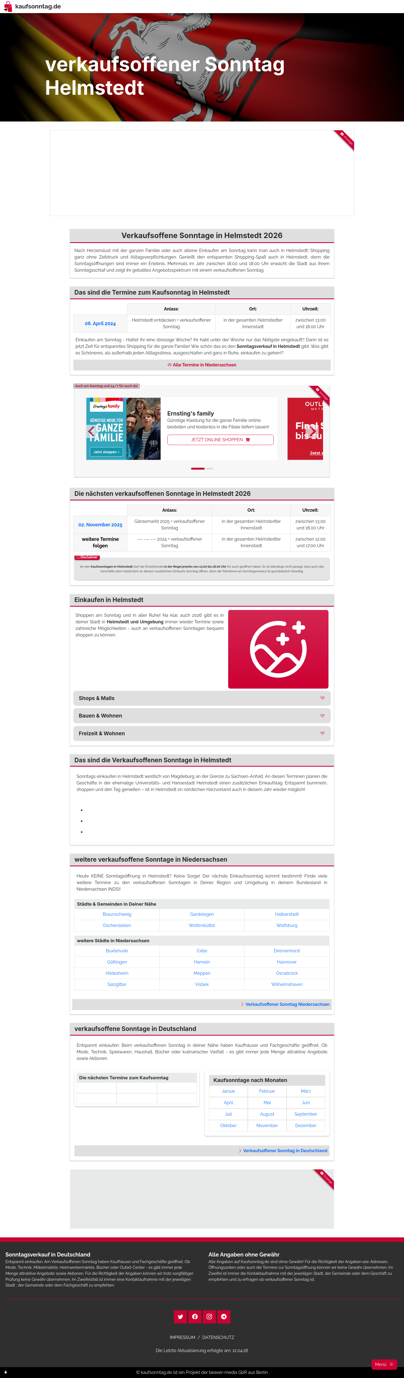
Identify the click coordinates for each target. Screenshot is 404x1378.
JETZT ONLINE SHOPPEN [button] (220, 439)
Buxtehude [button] (117, 950)
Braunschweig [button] (117, 914)
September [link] (305, 1114)
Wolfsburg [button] (286, 925)
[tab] (198, 469)
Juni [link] (306, 1102)
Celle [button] (202, 950)
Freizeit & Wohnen (102, 733)
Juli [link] (228, 1114)
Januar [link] (228, 1091)
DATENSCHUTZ (218, 1337)
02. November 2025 (100, 525)
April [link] (228, 1102)
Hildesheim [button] (117, 973)
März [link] (306, 1091)
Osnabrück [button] (287, 973)
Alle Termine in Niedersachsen (202, 365)
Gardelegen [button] (202, 914)
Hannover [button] (287, 962)
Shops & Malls (96, 698)
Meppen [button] (202, 973)
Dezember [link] (305, 1125)
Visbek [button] (202, 984)
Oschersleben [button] (117, 925)
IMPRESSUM (182, 1337)
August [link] (267, 1114)
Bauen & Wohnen (100, 715)
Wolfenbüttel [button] (202, 925)
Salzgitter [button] (117, 984)
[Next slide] (312, 431)
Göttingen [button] (117, 962)
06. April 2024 (100, 323)
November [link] (267, 1125)
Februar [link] (267, 1091)
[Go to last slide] (91, 431)
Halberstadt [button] (287, 914)
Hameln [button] (202, 962)
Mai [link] (267, 1102)
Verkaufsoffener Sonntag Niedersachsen (285, 1004)
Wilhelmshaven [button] (287, 984)
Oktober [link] (228, 1125)
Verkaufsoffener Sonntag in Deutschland (282, 1150)
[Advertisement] (202, 173)
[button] (384, 1364)
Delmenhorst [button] (287, 950)
